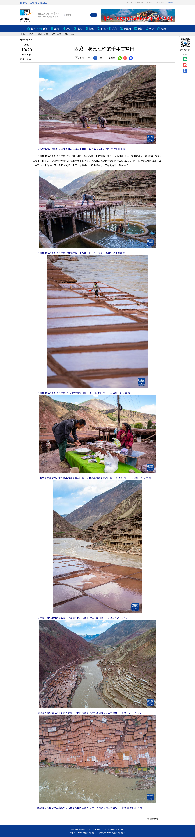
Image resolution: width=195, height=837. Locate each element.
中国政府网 (149, 3)
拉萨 (31, 34)
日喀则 (39, 34)
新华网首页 (139, 3)
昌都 (59, 34)
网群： (24, 34)
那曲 (66, 34)
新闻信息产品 (160, 3)
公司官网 (171, 3)
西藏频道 (24, 40)
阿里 (72, 34)
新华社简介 (129, 3)
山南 (46, 34)
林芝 (53, 34)
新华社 (29, 59)
